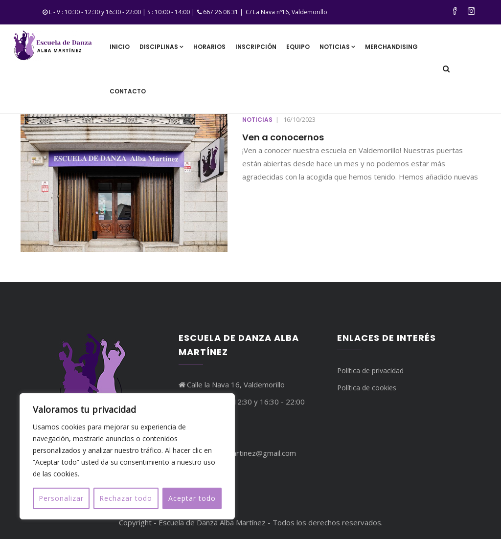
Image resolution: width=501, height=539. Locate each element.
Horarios (209, 47)
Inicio (120, 47)
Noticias (337, 47)
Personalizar (61, 498)
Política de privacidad (370, 370)
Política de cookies (366, 387)
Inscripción (255, 47)
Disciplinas (161, 47)
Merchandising (391, 47)
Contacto (128, 91)
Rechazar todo (125, 498)
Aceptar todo (192, 498)
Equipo (298, 47)
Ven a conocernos (283, 137)
